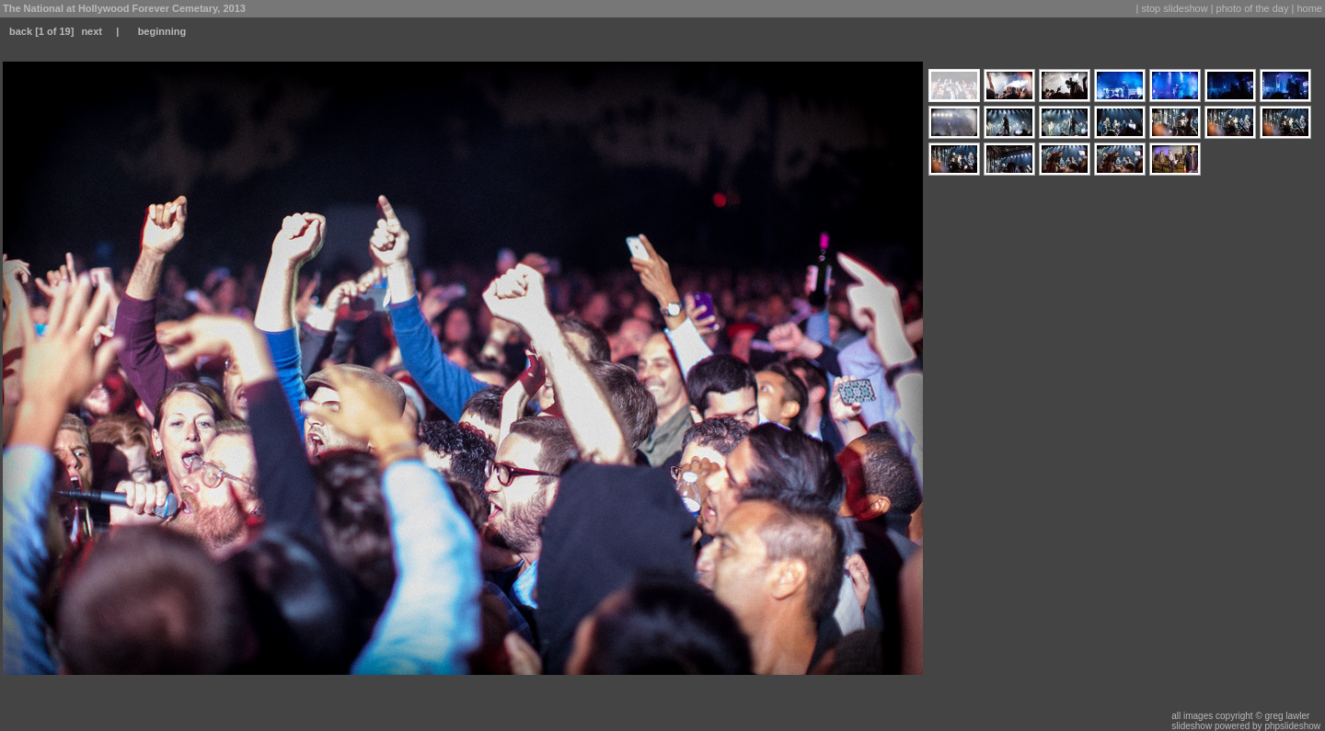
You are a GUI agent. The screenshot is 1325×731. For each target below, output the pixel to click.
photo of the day (1252, 8)
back (20, 31)
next (91, 31)
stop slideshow (1174, 8)
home (1309, 8)
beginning (162, 31)
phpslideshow (1292, 726)
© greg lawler (1282, 716)
